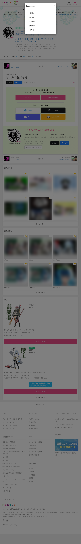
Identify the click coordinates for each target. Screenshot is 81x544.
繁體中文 (32, 26)
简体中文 (32, 21)
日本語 (31, 13)
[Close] (54, 6)
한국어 (31, 30)
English (31, 17)
